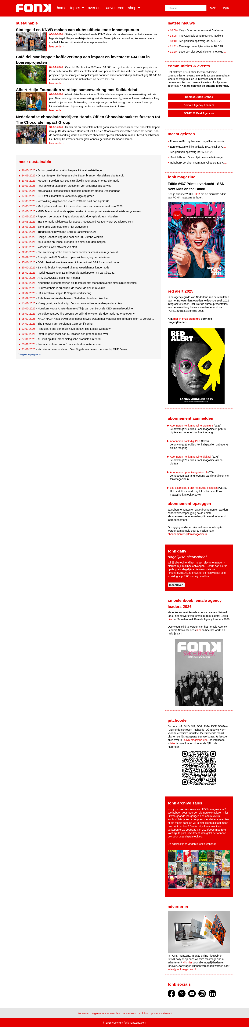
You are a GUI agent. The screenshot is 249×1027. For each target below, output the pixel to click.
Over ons (95, 8)
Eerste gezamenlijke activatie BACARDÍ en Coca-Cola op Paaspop (209, 146)
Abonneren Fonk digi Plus (185, 441)
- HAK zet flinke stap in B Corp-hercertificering (56, 293)
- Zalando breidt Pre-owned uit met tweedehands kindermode (65, 267)
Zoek (213, 7)
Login (226, 7)
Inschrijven (176, 584)
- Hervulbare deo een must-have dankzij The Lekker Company (65, 328)
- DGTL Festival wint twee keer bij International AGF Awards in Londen (70, 262)
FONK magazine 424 (195, 739)
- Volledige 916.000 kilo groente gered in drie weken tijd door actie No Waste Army (78, 313)
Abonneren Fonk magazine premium (191, 425)
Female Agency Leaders (199, 105)
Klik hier (187, 962)
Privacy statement (161, 1013)
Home (61, 8)
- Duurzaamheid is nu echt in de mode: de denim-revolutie (63, 288)
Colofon (143, 1013)
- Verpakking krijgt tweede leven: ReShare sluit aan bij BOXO (65, 201)
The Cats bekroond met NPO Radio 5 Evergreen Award (211, 35)
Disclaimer (83, 1013)
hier (222, 565)
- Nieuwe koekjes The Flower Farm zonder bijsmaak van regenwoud (69, 252)
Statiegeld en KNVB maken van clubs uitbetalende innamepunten (77, 30)
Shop (132, 8)
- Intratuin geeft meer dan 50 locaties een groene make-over (64, 333)
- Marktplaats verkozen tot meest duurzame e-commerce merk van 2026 (71, 206)
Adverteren (115, 8)
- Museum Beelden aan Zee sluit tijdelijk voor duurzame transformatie (70, 180)
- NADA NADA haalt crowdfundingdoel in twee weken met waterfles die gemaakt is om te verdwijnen (88, 318)
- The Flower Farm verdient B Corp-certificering (56, 323)
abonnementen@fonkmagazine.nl (188, 534)
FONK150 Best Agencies (199, 113)
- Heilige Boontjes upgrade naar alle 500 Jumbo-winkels (62, 236)
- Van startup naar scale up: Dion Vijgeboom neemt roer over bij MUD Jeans (74, 349)
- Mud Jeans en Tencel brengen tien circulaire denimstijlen (63, 241)
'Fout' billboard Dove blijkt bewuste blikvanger (196, 157)
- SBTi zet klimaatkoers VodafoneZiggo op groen (57, 196)
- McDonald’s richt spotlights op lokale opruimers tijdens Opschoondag (70, 190)
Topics (75, 8)
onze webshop (207, 843)
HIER (196, 194)
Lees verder (55, 46)
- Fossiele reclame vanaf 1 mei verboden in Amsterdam (61, 344)
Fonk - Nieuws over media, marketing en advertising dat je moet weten (34, 8)
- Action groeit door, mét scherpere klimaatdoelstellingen (62, 170)
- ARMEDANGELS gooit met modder (50, 277)
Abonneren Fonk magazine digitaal (190, 456)
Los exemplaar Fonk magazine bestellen (194, 487)
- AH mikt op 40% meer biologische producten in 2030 (60, 339)
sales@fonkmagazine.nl (182, 969)
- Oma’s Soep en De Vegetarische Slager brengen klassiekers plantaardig (72, 175)
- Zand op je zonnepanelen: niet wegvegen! (54, 226)
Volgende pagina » (30, 354)
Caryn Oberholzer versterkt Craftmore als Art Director (210, 30)
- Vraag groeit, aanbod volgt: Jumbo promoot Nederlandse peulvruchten (71, 303)
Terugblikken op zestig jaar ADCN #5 (200, 40)
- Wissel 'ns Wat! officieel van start (49, 247)
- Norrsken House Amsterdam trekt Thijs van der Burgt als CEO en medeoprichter (77, 308)
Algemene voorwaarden (106, 1013)
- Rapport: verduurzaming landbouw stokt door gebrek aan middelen (69, 216)
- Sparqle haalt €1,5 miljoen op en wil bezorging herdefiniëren (65, 257)
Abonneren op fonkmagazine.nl (188, 472)
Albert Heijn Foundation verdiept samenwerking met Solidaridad (76, 89)
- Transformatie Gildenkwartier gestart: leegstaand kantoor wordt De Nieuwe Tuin (77, 221)
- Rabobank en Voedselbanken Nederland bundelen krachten (65, 298)
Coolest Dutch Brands (199, 96)
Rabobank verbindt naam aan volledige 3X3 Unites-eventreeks (207, 162)
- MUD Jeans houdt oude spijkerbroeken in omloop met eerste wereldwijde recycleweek (81, 211)
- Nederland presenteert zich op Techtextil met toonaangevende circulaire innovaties (78, 282)
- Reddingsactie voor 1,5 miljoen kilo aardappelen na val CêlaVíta (67, 272)
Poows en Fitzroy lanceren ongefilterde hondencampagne (204, 141)
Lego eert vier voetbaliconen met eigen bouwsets (207, 51)
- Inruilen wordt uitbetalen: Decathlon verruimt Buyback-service (66, 185)
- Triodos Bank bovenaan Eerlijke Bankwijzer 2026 (58, 231)
